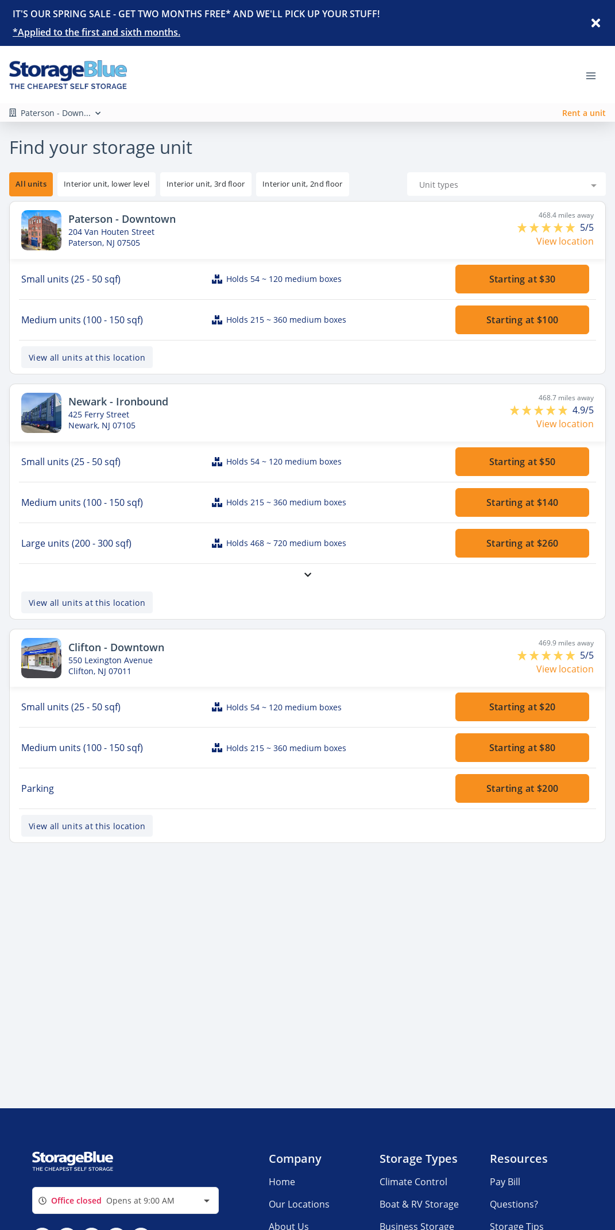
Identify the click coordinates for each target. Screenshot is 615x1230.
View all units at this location (87, 338)
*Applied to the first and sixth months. (96, 32)
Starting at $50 (522, 443)
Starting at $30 (522, 260)
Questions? (514, 1222)
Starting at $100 (522, 301)
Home (282, 1200)
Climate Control (413, 1200)
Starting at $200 (522, 770)
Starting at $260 (522, 525)
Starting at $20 (522, 688)
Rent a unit (584, 112)
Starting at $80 (522, 729)
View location (565, 222)
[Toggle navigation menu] (595, 75)
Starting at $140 (522, 484)
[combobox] (506, 165)
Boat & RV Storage (419, 1222)
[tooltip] (106, 166)
